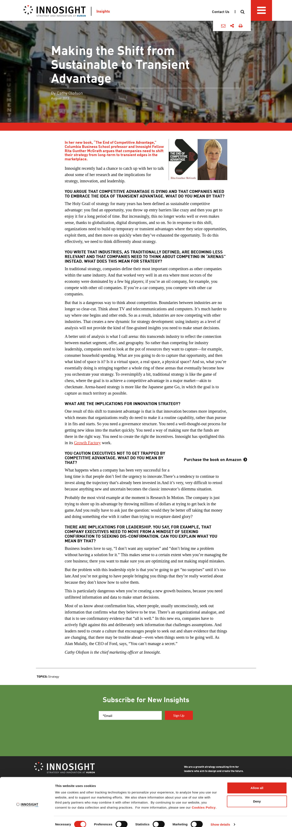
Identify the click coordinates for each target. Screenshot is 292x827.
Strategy (53, 676)
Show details (220, 818)
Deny (257, 795)
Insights (103, 11)
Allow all (257, 782)
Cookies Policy (204, 801)
